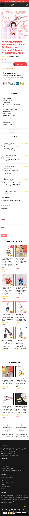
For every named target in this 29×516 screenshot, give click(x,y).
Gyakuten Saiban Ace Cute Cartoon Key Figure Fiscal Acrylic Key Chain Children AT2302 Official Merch (8, 382)
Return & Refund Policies (7, 482)
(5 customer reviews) (14, 56)
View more (15, 355)
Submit (4, 235)
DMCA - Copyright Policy (7, 468)
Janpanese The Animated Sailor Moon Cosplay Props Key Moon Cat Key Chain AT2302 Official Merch (20, 317)
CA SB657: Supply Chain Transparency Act (11, 470)
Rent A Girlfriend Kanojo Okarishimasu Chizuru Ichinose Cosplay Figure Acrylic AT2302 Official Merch (7, 317)
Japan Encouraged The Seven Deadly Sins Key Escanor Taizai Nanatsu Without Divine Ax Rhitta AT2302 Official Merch (21, 409)
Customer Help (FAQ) (6, 486)
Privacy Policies (5, 466)
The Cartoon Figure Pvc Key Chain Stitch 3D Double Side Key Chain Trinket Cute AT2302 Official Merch (21, 290)
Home (2, 9)
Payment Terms (5, 480)
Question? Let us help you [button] (21, 514)
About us (3, 462)
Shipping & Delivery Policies (7, 477)
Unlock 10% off (26, 509)
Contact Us (3, 484)
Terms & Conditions (5, 464)
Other (7, 9)
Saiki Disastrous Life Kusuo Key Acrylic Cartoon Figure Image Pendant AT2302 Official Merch (21, 261)
